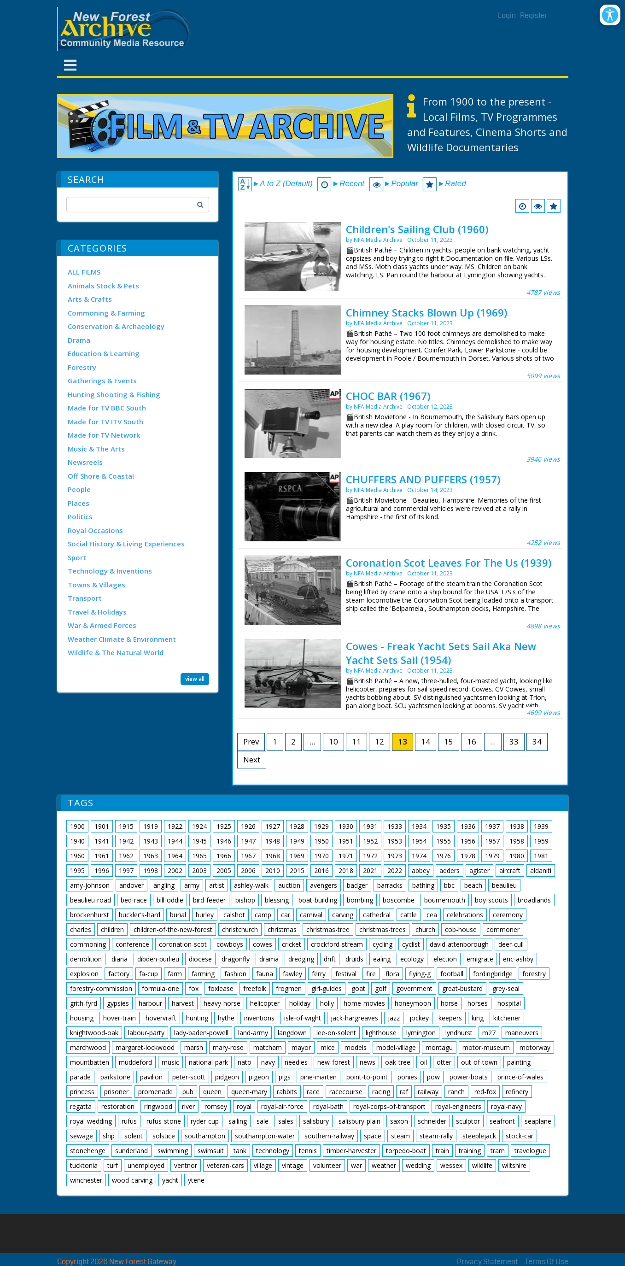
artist (216, 885)
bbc (449, 885)
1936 (468, 826)
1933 (394, 826)
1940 (77, 841)
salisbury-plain (359, 1121)
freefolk (254, 988)
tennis (308, 1150)
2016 (321, 870)
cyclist (411, 944)
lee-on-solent (336, 1032)
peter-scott (188, 1077)
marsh (193, 1047)
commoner (503, 929)
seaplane (538, 1121)
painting (519, 1062)
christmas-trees (382, 929)
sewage (81, 1135)
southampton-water (265, 1135)
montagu (439, 1047)
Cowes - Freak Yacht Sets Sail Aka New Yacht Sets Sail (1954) (441, 653)
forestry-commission (101, 988)
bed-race (134, 900)
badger (357, 885)
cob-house (461, 929)
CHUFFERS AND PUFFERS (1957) (423, 479)
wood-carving (132, 1180)
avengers (323, 885)
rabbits (287, 1091)
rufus (129, 1121)
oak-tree (397, 1062)
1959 (541, 841)
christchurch (240, 929)
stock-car (519, 1135)
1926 (248, 826)
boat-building (317, 900)
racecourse (345, 1091)
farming (203, 973)
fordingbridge (493, 973)
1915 (126, 826)
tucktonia (84, 1165)
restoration (117, 1106)
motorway (535, 1047)
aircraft (509, 870)
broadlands (534, 900)
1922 (175, 826)
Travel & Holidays (97, 611)
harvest (183, 1003)
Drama (79, 340)
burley (205, 914)
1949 (297, 841)
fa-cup (148, 973)
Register (534, 15)
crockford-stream (337, 944)
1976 (443, 855)
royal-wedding (91, 1121)
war (356, 1165)
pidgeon (227, 1077)
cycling (382, 944)
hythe (226, 1018)
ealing (382, 959)
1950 (321, 841)
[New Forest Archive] (126, 29)
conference (132, 944)
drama (269, 959)
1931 (370, 826)
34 (537, 741)
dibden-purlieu (158, 959)
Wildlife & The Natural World (116, 652)
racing (381, 1091)
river (188, 1106)
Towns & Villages (96, 584)
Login (507, 15)
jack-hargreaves (354, 1018)
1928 (297, 826)
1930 (346, 826)
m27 (489, 1032)
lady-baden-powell (201, 1032)
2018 (346, 870)
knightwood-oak (94, 1032)
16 (471, 741)
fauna (264, 973)
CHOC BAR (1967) (388, 396)
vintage (293, 1165)
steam (400, 1135)
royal (244, 1106)
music (170, 1062)
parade (80, 1077)
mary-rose (228, 1047)
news (367, 1062)
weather (384, 1165)
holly (327, 1003)
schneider (432, 1121)
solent (133, 1135)
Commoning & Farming (106, 312)
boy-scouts (491, 900)
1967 (248, 855)
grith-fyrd (83, 1003)
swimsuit (211, 1150)
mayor (301, 1047)
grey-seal (506, 988)
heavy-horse (222, 1003)
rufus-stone (163, 1121)
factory (118, 973)
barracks (390, 885)
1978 (468, 855)
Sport (77, 557)
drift (330, 959)
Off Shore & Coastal (101, 476)
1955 (443, 841)
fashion (235, 973)
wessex (451, 1165)
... (312, 741)
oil (423, 1062)
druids (354, 959)
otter (444, 1062)
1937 (492, 826)
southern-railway (329, 1135)
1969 (297, 855)
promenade (155, 1091)
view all (194, 679)
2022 (394, 870)
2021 (370, 870)
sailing (237, 1121)
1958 (516, 841)
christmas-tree (328, 929)
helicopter (265, 1003)
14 (425, 741)
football (451, 973)
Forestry (82, 367)
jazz (394, 1018)
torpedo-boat (406, 1150)
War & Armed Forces (102, 625)
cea (431, 914)
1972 (370, 855)
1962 (126, 855)
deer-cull (511, 944)
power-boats (469, 1077)
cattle (408, 914)
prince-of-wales (520, 1077)
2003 (199, 870)
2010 (272, 870)
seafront (502, 1121)
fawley (292, 973)
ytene (196, 1180)
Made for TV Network (104, 435)
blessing (277, 900)
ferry (319, 973)
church (425, 929)
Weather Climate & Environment (122, 639)
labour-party (146, 1032)
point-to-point (367, 1077)
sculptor (468, 1121)
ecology (412, 959)
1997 (126, 870)
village (263, 1165)
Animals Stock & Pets (103, 285)
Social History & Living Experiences (126, 543)
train (442, 1150)
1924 (199, 826)
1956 (468, 841)
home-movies (364, 1003)
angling (164, 885)
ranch (456, 1091)
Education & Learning (104, 353)
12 (379, 741)
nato (244, 1062)
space (372, 1135)
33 (514, 741)
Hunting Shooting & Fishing (114, 394)
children (112, 929)
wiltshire (514, 1165)
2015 (297, 870)
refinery (517, 1091)
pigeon (259, 1077)
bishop (245, 900)
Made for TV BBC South (107, 407)
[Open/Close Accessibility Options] (610, 15)
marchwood (88, 1047)
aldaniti (540, 870)
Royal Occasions (95, 530)
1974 (419, 855)
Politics (80, 516)
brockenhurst (89, 914)
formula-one (160, 988)
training (470, 1150)
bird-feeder (209, 900)
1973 (394, 855)
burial (178, 914)
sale (263, 1121)
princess (82, 1091)
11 (356, 741)
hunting (197, 1018)
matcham (267, 1047)
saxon (399, 1121)
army (191, 885)
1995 (77, 870)
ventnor (185, 1165)
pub (187, 1091)
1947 (248, 841)
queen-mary (249, 1091)
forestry (534, 973)
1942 (126, 841)
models (356, 1047)
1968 (272, 855)
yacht (170, 1180)
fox (194, 988)
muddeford (135, 1062)
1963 (150, 855)
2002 (175, 870)
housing (81, 1018)
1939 (541, 826)
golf (380, 988)
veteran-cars (225, 1165)
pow (433, 1077)
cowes (262, 944)
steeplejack (479, 1135)
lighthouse (381, 1032)
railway (428, 1091)
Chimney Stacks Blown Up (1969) (426, 312)
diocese (200, 959)
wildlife (482, 1165)
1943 (150, 841)
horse (449, 1003)
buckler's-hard (139, 914)
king (478, 1018)
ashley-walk (251, 885)
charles (80, 929)
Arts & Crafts (90, 299)
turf (112, 1165)
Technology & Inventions (110, 570)
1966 (223, 855)
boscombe (399, 900)
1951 (346, 841)
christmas (282, 929)
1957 (492, 841)
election (445, 959)
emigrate (480, 959)
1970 (321, 855)
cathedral (377, 914)
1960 (77, 855)
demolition (86, 959)
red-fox (485, 1091)
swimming (173, 1150)
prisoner (116, 1091)
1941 (101, 841)
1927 (272, 826)
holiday (299, 1003)
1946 (223, 841)
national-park (208, 1062)
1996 (101, 870)
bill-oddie (170, 900)
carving (342, 914)
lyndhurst (459, 1032)
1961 (101, 855)
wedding (418, 1165)
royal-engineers (458, 1106)
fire (371, 973)
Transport (85, 598)
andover (131, 885)
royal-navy (506, 1106)
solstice (163, 1135)
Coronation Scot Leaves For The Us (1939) (448, 562)
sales (285, 1121)
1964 (175, 855)
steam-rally (436, 1135)
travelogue (530, 1150)
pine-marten (318, 1077)
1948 (272, 841)
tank (240, 1150)
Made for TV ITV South (105, 421)
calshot (234, 914)
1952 (370, 841)
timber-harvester (351, 1150)
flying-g (420, 973)
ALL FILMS (84, 271)
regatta (81, 1106)
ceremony (508, 914)
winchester (86, 1180)
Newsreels (85, 462)
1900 (77, 826)
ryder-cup (205, 1121)
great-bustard (462, 988)
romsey (215, 1106)
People (79, 489)
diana (119, 959)
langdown (292, 1032)
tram (498, 1150)
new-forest (333, 1062)
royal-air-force (282, 1106)
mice (328, 1047)
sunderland (131, 1150)
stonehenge (87, 1150)
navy (268, 1062)
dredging (301, 959)
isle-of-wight (302, 1018)
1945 (199, 841)
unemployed (146, 1165)
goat (358, 988)
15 (448, 741)
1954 (419, 841)
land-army (253, 1032)
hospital (509, 1003)
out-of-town (479, 1062)
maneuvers (521, 1032)
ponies (407, 1077)
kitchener (506, 1018)
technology (272, 1150)
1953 (394, 841)
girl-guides (326, 988)
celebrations (465, 914)
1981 (541, 855)
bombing (360, 900)
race (313, 1091)
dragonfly (236, 959)
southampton (205, 1135)
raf (404, 1091)
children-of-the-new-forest (173, 929)
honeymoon (413, 1003)
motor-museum (486, 1047)
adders (449, 870)
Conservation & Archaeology (116, 326)
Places (78, 503)
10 (333, 741)
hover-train (119, 1018)
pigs (285, 1077)
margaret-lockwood (145, 1047)
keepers (450, 1018)
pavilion (151, 1077)
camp (263, 914)
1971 (346, 855)
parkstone (115, 1077)
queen (212, 1091)
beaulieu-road (90, 900)
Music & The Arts (96, 448)
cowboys (229, 944)
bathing (423, 885)
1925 (223, 826)
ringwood (158, 1106)
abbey (421, 870)
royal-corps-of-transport (389, 1106)
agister (479, 870)
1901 (101, 826)
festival (345, 973)
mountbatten (89, 1062)
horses (477, 1003)
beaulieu (504, 885)
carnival (311, 914)
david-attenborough (459, 944)
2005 (223, 870)
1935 (443, 826)
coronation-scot (183, 944)
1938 (516, 826)
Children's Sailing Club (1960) (417, 229)
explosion (84, 973)
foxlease (221, 988)
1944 (175, 841)
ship (109, 1135)
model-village (396, 1047)
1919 (150, 826)
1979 (492, 855)
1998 (150, 870)
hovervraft (161, 1018)
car (285, 914)
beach (473, 885)
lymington (421, 1032)
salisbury (316, 1121)
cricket (291, 944)
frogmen (289, 988)
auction (289, 885)
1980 (516, 855)
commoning (88, 944)
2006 (248, 870)
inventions (259, 1018)
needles (296, 1062)
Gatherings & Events (102, 380)
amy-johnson (90, 885)
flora (392, 973)
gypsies (118, 1003)
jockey (419, 1018)
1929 (321, 826)
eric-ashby (518, 959)
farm (175, 973)
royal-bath (328, 1106)
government (414, 988)
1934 (419, 826)
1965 (199, 855)
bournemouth (444, 900)
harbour (150, 1003)
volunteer (327, 1165)
